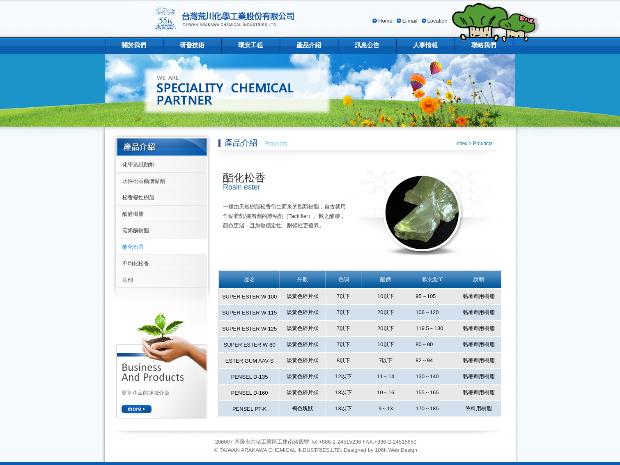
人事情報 (425, 45)
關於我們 (134, 45)
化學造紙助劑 (138, 165)
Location (437, 21)
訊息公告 (367, 45)
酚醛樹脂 (133, 214)
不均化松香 (135, 263)
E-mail (410, 21)
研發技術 (192, 45)
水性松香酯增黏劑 (143, 181)
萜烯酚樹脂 (135, 230)
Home (385, 21)
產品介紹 (308, 45)
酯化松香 (133, 247)
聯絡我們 (483, 45)
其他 (127, 280)
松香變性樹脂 (138, 197)
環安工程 (250, 45)
